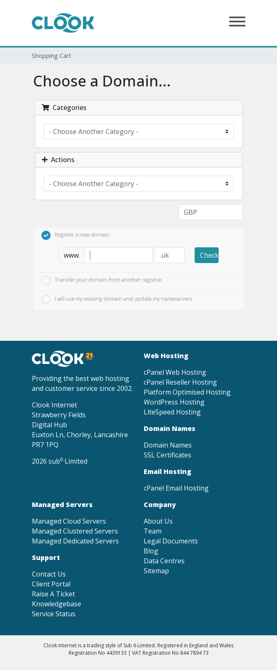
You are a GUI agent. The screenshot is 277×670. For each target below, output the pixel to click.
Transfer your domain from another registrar (101, 280)
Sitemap (156, 570)
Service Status (53, 613)
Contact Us (49, 574)
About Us (158, 521)
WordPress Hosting (174, 402)
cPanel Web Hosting (175, 372)
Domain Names (168, 445)
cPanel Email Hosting (176, 488)
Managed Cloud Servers (69, 521)
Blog (151, 550)
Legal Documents (171, 541)
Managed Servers (62, 504)
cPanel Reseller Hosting (180, 382)
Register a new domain (75, 235)
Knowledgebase (56, 603)
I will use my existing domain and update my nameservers (116, 299)
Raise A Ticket (53, 593)
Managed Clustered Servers (75, 531)
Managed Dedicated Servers (75, 541)
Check (209, 255)
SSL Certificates (167, 454)
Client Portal (51, 584)
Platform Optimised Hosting (187, 392)
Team (152, 531)
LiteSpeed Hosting (172, 411)
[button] (237, 23)
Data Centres (164, 560)
